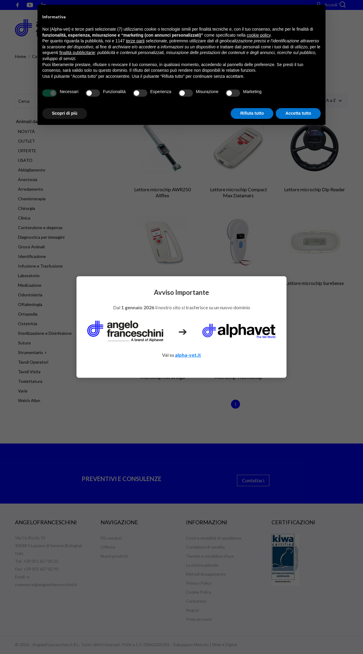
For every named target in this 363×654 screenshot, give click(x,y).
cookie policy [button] (259, 35)
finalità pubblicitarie (77, 52)
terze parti (135, 40)
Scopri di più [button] (64, 113)
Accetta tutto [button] (298, 113)
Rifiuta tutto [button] (252, 113)
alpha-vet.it (188, 355)
